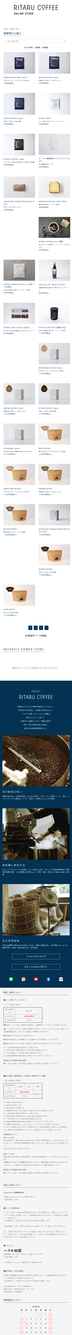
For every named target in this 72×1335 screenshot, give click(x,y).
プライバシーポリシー (12, 1314)
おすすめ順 (28, 47)
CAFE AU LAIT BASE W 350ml (17, 289)
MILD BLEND (44, 413)
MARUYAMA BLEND (12, 453)
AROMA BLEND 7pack (13, 373)
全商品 (6, 29)
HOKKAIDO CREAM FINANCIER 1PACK (19, 204)
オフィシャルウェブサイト (36, 891)
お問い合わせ (26, 1314)
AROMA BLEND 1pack (48, 77)
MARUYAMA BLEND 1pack (15, 77)
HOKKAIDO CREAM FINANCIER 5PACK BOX (54, 495)
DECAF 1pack (45, 118)
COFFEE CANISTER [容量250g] (17, 332)
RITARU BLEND (10, 534)
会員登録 (50, 1314)
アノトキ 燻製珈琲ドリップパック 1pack (54, 161)
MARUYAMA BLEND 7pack (50, 332)
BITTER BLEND (10, 494)
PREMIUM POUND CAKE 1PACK (53, 203)
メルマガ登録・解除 (11, 1318)
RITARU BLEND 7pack (48, 373)
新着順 (45, 47)
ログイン (58, 1314)
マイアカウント (39, 1314)
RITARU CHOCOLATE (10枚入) (52, 289)
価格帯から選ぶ (14, 29)
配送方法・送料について (20, 1309)
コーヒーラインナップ (36, 881)
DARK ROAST (44, 534)
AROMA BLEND (45, 453)
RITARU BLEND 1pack (13, 118)
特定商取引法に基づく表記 (57, 1309)
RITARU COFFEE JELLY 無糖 (16, 246)
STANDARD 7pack (12, 413)
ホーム (7, 1309)
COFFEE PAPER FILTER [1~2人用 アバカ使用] (54, 247)
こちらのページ (61, 1087)
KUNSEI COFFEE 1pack (14, 161)
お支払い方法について (38, 1309)
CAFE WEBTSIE (26, 1318)
